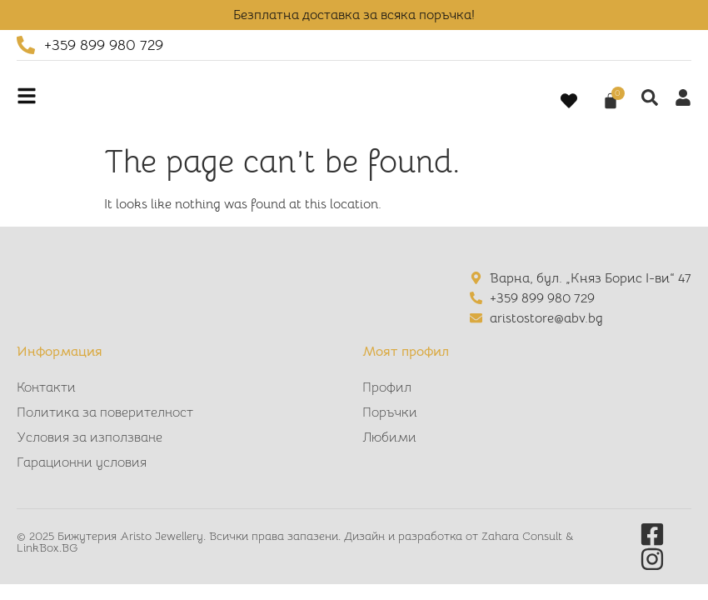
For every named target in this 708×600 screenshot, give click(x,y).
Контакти (46, 387)
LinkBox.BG (47, 547)
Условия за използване (89, 437)
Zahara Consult (523, 535)
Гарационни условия (82, 462)
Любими (389, 437)
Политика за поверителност (105, 412)
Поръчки (389, 412)
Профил (386, 387)
